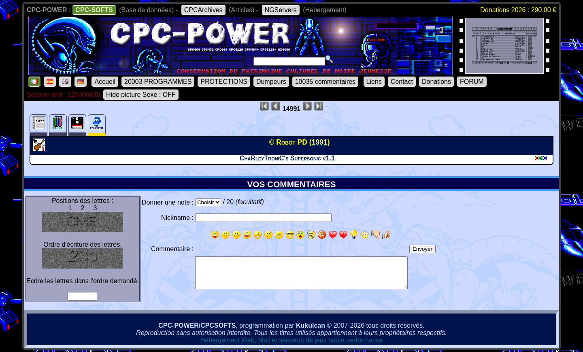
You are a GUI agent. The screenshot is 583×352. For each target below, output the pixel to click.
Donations (436, 81)
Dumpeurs (271, 81)
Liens (374, 81)
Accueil (104, 81)
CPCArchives (203, 9)
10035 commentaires (325, 81)
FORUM (472, 81)
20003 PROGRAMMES (157, 81)
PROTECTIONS (223, 81)
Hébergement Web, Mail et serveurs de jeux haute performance (291, 340)
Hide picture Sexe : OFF (141, 94)
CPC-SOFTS (94, 9)
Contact (402, 81)
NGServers (281, 9)
